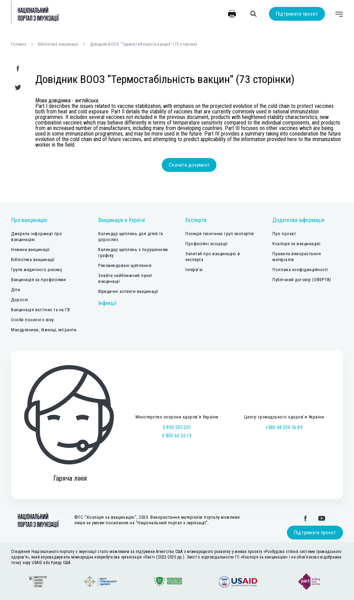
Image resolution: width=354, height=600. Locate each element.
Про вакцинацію (29, 220)
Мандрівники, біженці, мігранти (43, 329)
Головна (18, 44)
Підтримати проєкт (297, 14)
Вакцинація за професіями (38, 279)
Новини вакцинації (30, 249)
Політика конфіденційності (300, 269)
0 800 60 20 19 (177, 436)
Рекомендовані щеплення (124, 265)
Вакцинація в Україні (121, 220)
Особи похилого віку (32, 319)
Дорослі (19, 299)
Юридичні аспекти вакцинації (128, 291)
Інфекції (107, 303)
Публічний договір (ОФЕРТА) (301, 279)
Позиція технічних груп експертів (219, 233)
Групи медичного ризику (36, 269)
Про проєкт (284, 233)
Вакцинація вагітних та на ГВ (40, 309)
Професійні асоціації (206, 243)
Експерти (195, 220)
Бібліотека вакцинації (58, 44)
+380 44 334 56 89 (284, 427)
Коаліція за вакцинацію (296, 243)
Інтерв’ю (194, 269)
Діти (15, 289)
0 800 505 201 (177, 427)
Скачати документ (189, 165)
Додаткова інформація (298, 220)
